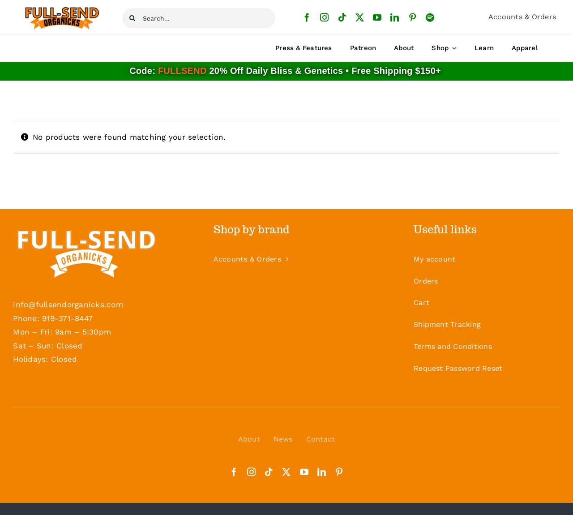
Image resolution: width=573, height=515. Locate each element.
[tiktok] (342, 17)
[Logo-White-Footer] (86, 252)
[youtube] (377, 17)
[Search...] (198, 18)
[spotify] (430, 17)
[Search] (132, 18)
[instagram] (324, 17)
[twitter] (359, 17)
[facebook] (307, 17)
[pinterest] (412, 17)
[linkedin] (394, 17)
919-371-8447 (67, 318)
